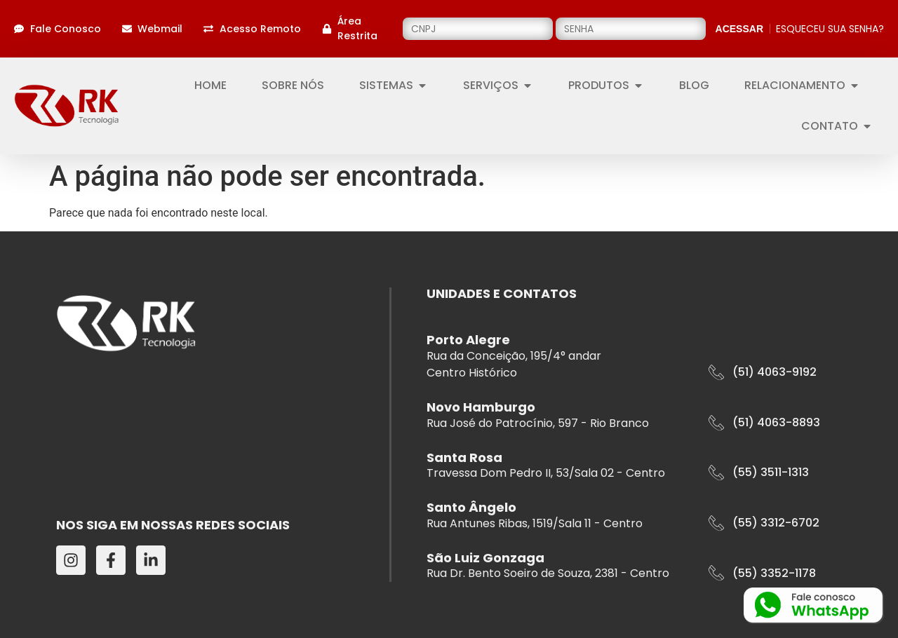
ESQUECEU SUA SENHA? (830, 29)
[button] (763, 372)
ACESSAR (739, 28)
